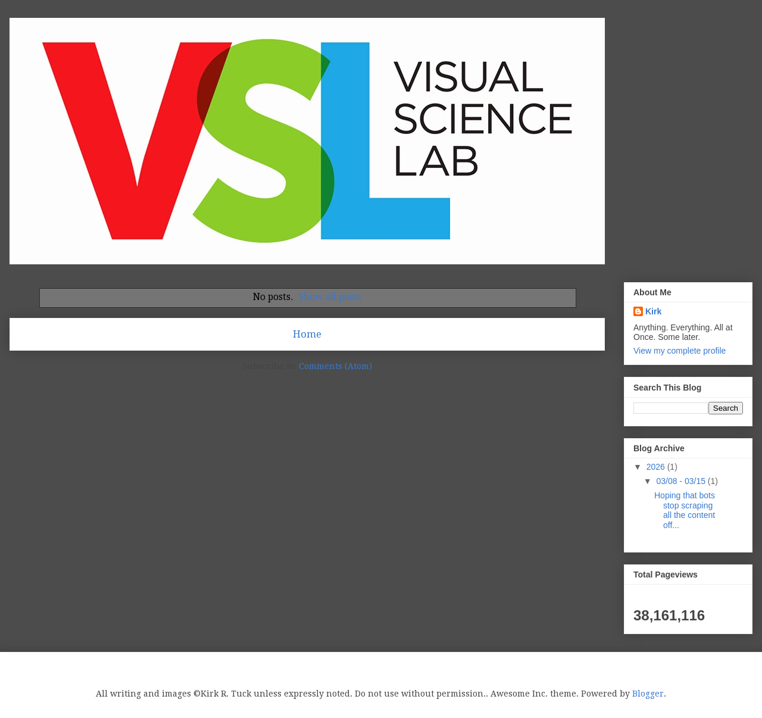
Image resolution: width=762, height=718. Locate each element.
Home (307, 334)
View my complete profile (679, 350)
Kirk (653, 311)
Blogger (648, 693)
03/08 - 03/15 (681, 481)
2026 (657, 467)
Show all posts (330, 297)
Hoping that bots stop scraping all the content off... (684, 510)
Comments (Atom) (335, 366)
